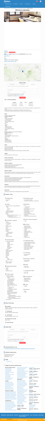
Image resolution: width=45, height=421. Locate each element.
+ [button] (5, 65)
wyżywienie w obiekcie (32, 369)
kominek (30, 392)
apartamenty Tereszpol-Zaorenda (10, 393)
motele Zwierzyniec (20, 393)
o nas (31, 415)
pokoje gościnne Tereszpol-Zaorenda (11, 397)
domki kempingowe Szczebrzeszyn (10, 405)
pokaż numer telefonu (12, 52)
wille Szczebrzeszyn (20, 378)
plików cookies (9, 419)
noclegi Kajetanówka (8, 369)
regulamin (16, 415)
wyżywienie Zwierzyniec (21, 386)
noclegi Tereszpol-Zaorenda (9, 374)
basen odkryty (31, 372)
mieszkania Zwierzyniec (21, 392)
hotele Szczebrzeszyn (8, 408)
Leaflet (37, 80)
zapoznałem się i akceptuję (15, 95)
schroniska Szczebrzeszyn (21, 375)
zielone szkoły (31, 379)
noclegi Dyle (7, 373)
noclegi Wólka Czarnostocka (9, 372)
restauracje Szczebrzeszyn (21, 374)
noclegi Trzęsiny (7, 375)
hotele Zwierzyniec (20, 387)
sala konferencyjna (32, 406)
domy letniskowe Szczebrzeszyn (10, 404)
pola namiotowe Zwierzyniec (21, 398)
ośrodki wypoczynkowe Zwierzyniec (22, 394)
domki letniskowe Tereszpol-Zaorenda (11, 395)
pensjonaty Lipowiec (8, 386)
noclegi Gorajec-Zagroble (9, 378)
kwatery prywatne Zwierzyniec (22, 391)
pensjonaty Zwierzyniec (21, 395)
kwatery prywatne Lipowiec (9, 385)
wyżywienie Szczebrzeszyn (9, 407)
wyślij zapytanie (22, 97)
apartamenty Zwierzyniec (21, 381)
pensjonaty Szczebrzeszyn (21, 372)
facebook (3, 415)
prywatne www (9, 361)
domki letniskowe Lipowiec (9, 384)
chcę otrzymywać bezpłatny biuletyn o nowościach (15, 94)
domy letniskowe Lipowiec (9, 383)
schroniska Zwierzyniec (21, 400)
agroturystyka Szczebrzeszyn (9, 401)
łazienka (30, 388)
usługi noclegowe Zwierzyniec (22, 401)
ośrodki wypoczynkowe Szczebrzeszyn (23, 371)
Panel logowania (22, 416)
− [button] (5, 66)
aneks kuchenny (31, 367)
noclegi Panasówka (8, 368)
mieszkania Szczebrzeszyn (21, 368)
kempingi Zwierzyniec (20, 388)
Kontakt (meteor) (10, 415)
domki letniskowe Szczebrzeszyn (10, 406)
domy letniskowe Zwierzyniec (21, 382)
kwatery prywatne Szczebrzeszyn (22, 367)
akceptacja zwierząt (20, 406)
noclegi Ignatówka (8, 379)
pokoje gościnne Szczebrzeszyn (22, 373)
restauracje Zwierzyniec (21, 399)
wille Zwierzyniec (19, 402)
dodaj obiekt (41, 415)
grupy (30, 382)
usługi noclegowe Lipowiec (9, 389)
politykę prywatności (20, 95)
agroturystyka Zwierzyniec (21, 380)
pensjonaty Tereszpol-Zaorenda (10, 396)
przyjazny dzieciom (32, 375)
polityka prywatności (25, 415)
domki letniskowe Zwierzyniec (22, 385)
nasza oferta (35, 415)
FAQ (19, 415)
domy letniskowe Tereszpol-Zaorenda (11, 394)
